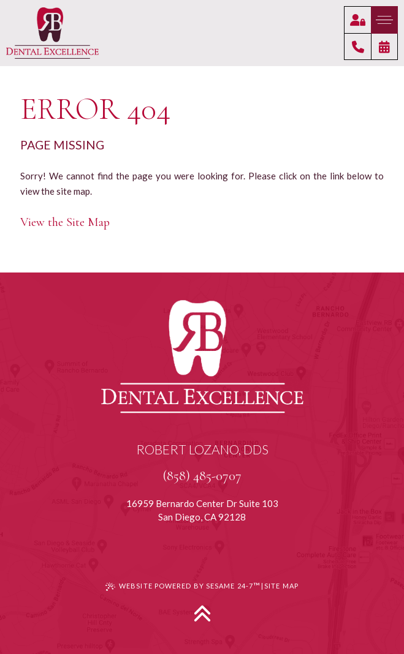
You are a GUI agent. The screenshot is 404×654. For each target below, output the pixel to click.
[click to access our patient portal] (358, 19)
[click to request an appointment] (384, 46)
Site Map (281, 586)
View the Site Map (65, 222)
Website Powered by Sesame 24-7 (182, 586)
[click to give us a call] (357, 46)
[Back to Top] (202, 613)
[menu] (384, 20)
